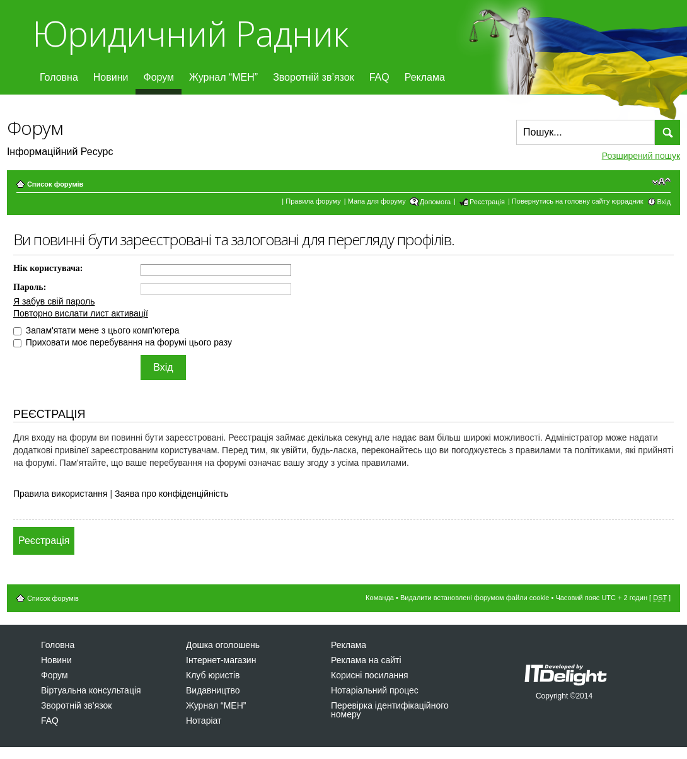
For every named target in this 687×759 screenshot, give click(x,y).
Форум (158, 77)
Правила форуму (313, 201)
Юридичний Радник (190, 33)
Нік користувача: (48, 268)
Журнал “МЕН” (223, 77)
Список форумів (55, 184)
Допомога (435, 202)
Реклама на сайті (366, 660)
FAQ (379, 77)
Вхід (664, 202)
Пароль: (29, 287)
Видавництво (213, 690)
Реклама (425, 77)
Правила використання (60, 494)
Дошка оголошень (223, 645)
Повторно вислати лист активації (80, 313)
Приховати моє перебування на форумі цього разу (122, 342)
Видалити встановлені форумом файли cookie (475, 597)
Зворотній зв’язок (313, 77)
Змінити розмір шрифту (661, 181)
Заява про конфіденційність (171, 494)
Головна (59, 77)
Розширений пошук (641, 155)
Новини (111, 77)
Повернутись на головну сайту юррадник (578, 201)
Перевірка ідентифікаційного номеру (390, 709)
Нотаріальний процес (375, 690)
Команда (380, 597)
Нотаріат (203, 721)
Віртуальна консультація (91, 690)
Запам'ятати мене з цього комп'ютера (96, 330)
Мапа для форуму (377, 201)
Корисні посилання (369, 675)
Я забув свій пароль (54, 301)
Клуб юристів (213, 675)
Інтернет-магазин (221, 660)
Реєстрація (487, 202)
